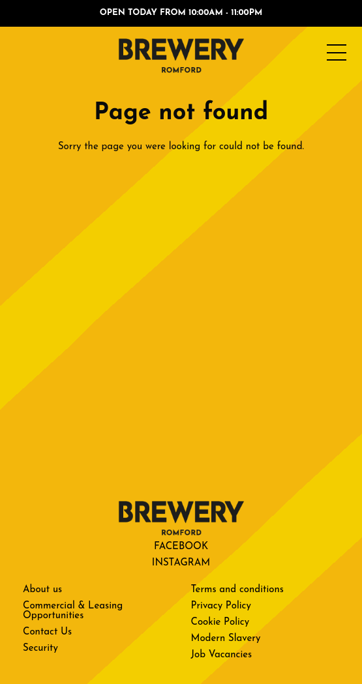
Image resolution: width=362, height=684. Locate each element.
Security (40, 648)
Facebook (181, 547)
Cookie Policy (220, 622)
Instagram (181, 563)
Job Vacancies (221, 655)
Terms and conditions (237, 590)
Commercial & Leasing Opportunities (73, 611)
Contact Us (47, 632)
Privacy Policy (221, 606)
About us (42, 590)
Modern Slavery (226, 639)
